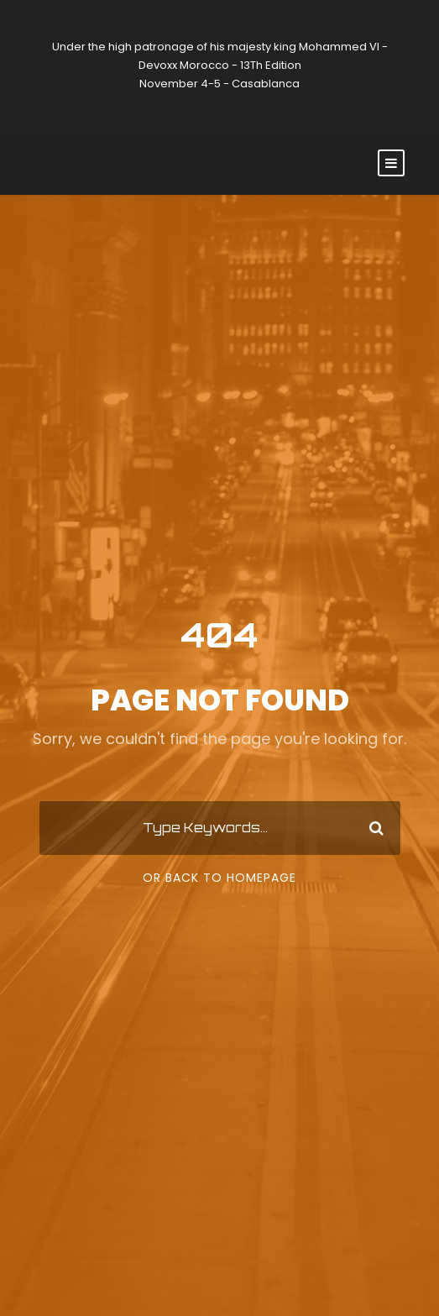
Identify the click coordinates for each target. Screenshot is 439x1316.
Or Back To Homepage (219, 877)
